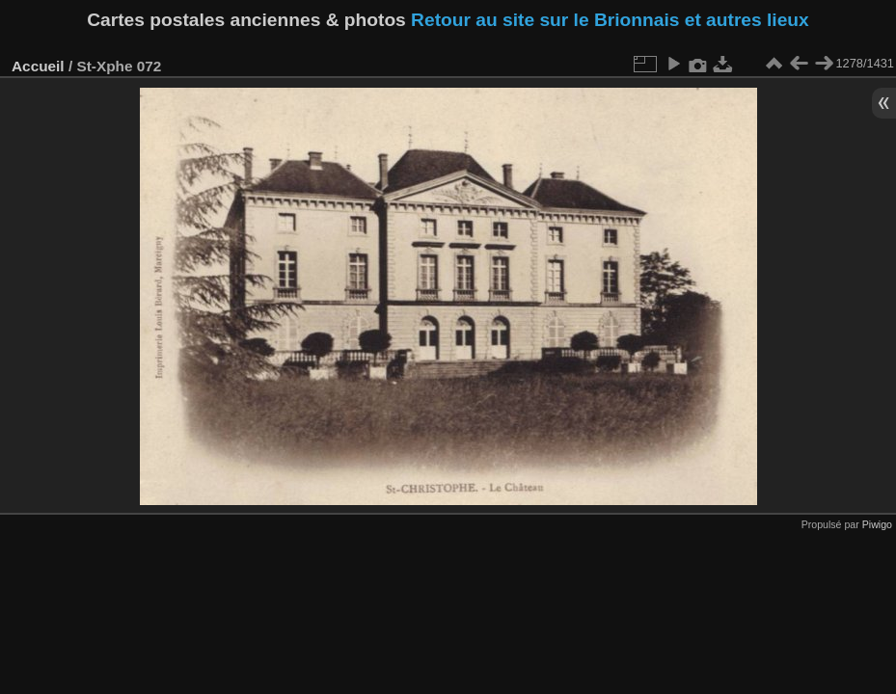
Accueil (38, 66)
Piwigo (877, 524)
